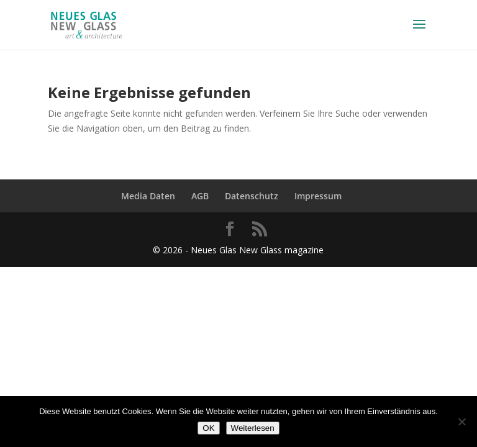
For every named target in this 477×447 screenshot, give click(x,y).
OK (208, 428)
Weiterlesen (253, 428)
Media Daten (148, 196)
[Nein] (461, 421)
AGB (200, 196)
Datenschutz (251, 196)
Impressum (318, 196)
